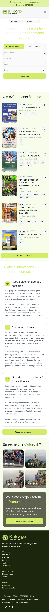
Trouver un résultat (35, 46)
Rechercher (24, 76)
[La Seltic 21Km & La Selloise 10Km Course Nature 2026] (24, 214)
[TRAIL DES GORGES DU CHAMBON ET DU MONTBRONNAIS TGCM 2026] (24, 187)
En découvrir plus (24, 255)
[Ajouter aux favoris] (45, 105)
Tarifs (4, 577)
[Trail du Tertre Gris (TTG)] (24, 161)
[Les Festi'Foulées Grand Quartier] (24, 3)
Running (5, 560)
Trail (4, 563)
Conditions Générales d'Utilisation (15, 603)
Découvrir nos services (24, 432)
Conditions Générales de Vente (28, 599)
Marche (5, 557)
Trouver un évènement (14, 46)
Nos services (7, 574)
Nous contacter (9, 588)
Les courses (7, 554)
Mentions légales (8, 599)
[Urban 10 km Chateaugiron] (24, 240)
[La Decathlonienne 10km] (24, 113)
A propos (6, 585)
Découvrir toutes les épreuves (24, 86)
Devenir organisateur (24, 521)
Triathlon (6, 565)
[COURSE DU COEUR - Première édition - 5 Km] (24, 137)
